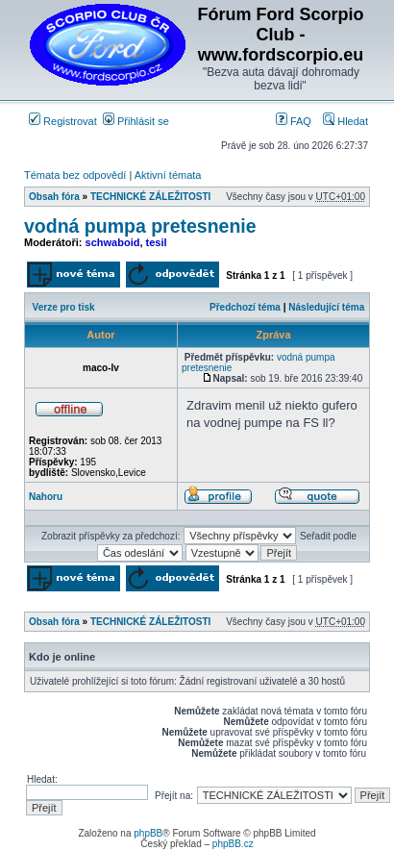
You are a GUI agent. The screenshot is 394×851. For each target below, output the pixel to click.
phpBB (148, 833)
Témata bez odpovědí (75, 175)
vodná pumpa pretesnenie (140, 226)
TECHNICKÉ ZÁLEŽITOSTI (150, 196)
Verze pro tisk (64, 307)
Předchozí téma (245, 307)
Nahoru (45, 496)
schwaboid (113, 242)
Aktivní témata (168, 175)
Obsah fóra (54, 196)
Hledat (345, 121)
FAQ (293, 121)
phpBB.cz (233, 843)
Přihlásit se (136, 121)
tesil (156, 242)
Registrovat (63, 121)
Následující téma (326, 307)
